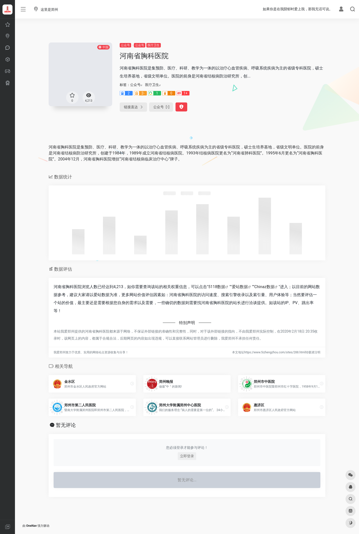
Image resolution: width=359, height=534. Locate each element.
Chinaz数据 (264, 286)
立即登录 (187, 456)
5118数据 (216, 286)
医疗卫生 (154, 45)
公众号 (125, 45)
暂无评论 (66, 425)
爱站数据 (240, 286)
